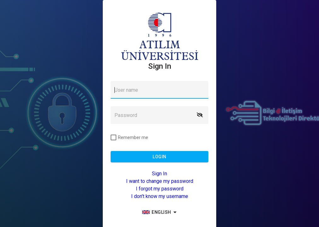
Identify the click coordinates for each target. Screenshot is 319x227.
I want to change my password (159, 181)
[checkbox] (129, 137)
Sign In (159, 174)
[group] (159, 212)
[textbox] (159, 90)
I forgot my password (159, 189)
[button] (199, 115)
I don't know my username (159, 196)
